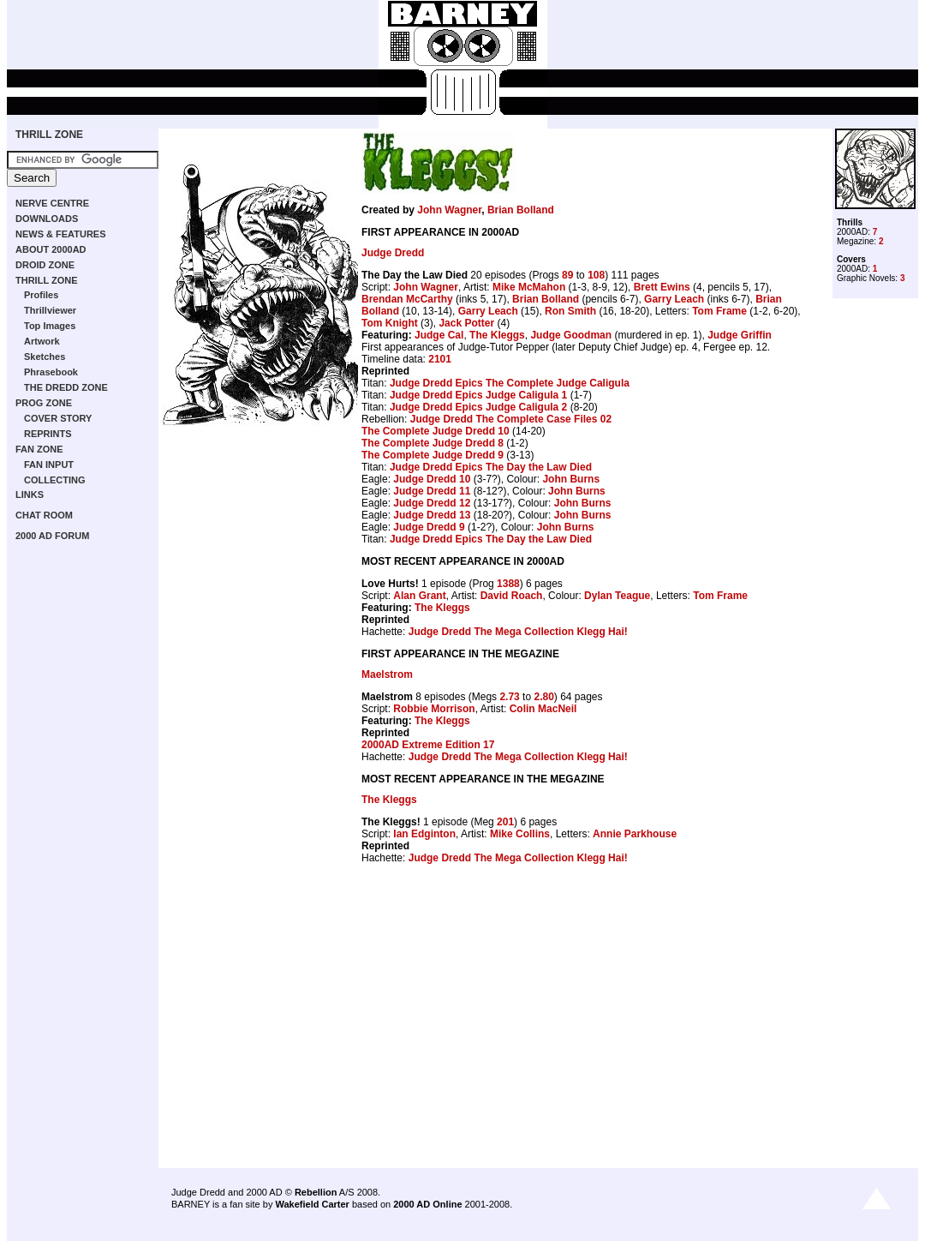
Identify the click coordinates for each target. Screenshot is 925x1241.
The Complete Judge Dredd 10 (435, 431)
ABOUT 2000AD (51, 249)
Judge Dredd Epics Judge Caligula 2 (478, 407)
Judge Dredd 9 (428, 527)
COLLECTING (55, 480)
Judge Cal (439, 335)
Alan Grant (419, 596)
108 (596, 275)
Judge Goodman (571, 335)
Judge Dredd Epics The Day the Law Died (491, 467)
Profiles (41, 295)
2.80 (543, 697)
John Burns (571, 479)
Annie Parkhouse (635, 834)
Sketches (44, 356)
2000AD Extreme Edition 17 (427, 745)
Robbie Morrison (433, 709)
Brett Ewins (662, 287)
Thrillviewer (50, 310)
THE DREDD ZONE (66, 387)
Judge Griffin (739, 335)
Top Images (49, 326)
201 (505, 822)
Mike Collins (520, 834)
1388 (508, 584)
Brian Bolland (520, 210)
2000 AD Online (427, 1204)
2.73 (509, 697)
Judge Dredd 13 (431, 515)
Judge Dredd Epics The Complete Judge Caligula (510, 383)
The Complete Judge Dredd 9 (432, 455)
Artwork (42, 341)
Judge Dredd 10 (431, 479)
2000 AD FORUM (52, 536)
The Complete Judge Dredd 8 (432, 443)
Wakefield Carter (312, 1204)
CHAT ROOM (44, 515)
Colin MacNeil (543, 709)
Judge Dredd (392, 253)
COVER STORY (58, 418)
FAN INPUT (49, 464)
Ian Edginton (424, 834)
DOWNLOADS (46, 218)
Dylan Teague (617, 596)
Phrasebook (51, 372)
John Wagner (449, 210)
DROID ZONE (45, 265)
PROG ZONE (43, 403)
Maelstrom (387, 674)
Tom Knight (389, 323)
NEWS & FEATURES (60, 234)
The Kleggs (497, 335)
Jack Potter (466, 323)
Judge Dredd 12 (431, 503)
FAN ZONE (39, 449)
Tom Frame (719, 311)
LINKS (29, 494)
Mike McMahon (528, 287)
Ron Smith (570, 311)
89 (567, 275)
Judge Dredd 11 (431, 491)
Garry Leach (674, 299)
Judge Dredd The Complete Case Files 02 (511, 419)
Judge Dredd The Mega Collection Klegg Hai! (518, 632)
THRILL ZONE (49, 135)
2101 (439, 359)
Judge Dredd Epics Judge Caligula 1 (478, 395)
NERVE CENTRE (52, 203)
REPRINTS (48, 434)
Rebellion (316, 1192)
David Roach (511, 596)
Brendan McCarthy (407, 299)
